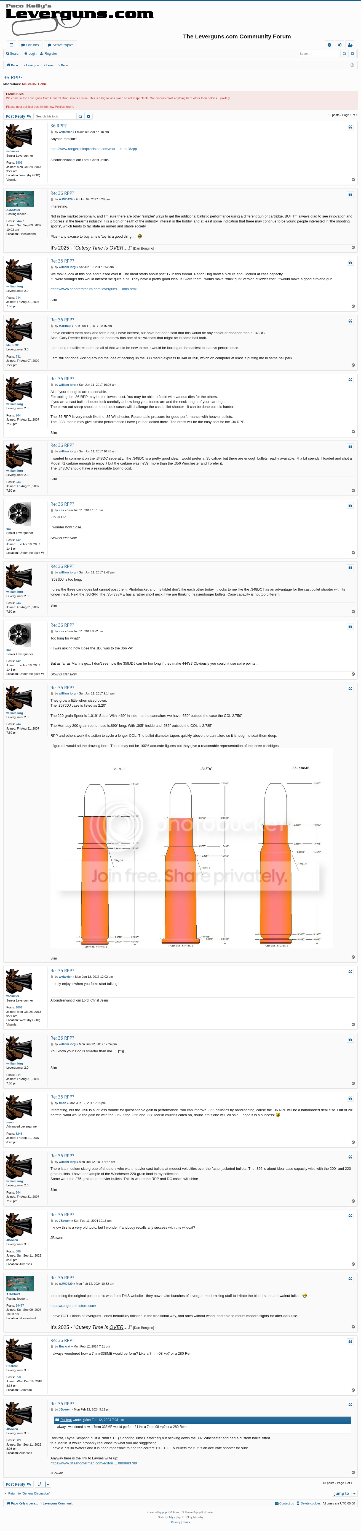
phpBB (166, 1512)
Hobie (42, 84)
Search (15, 54)
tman (10, 1122)
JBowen (12, 1240)
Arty (171, 1517)
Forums (87, 44)
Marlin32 (12, 345)
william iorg (14, 286)
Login (32, 54)
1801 (19, 162)
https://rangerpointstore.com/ (73, 1306)
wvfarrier (12, 151)
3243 (19, 1133)
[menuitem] (329, 45)
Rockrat (12, 1365)
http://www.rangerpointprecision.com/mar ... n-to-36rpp (93, 149)
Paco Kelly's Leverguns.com (44, 44)
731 (18, 356)
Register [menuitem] (351, 45)
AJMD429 (13, 209)
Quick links (12, 45)
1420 (19, 540)
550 (18, 1377)
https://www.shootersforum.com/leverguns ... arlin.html (93, 289)
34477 (20, 221)
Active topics (117, 44)
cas (8, 528)
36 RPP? (12, 77)
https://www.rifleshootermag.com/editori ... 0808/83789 (93, 1463)
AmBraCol (29, 84)
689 (18, 1251)
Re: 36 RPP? (62, 193)
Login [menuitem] (341, 45)
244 (18, 297)
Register (51, 54)
